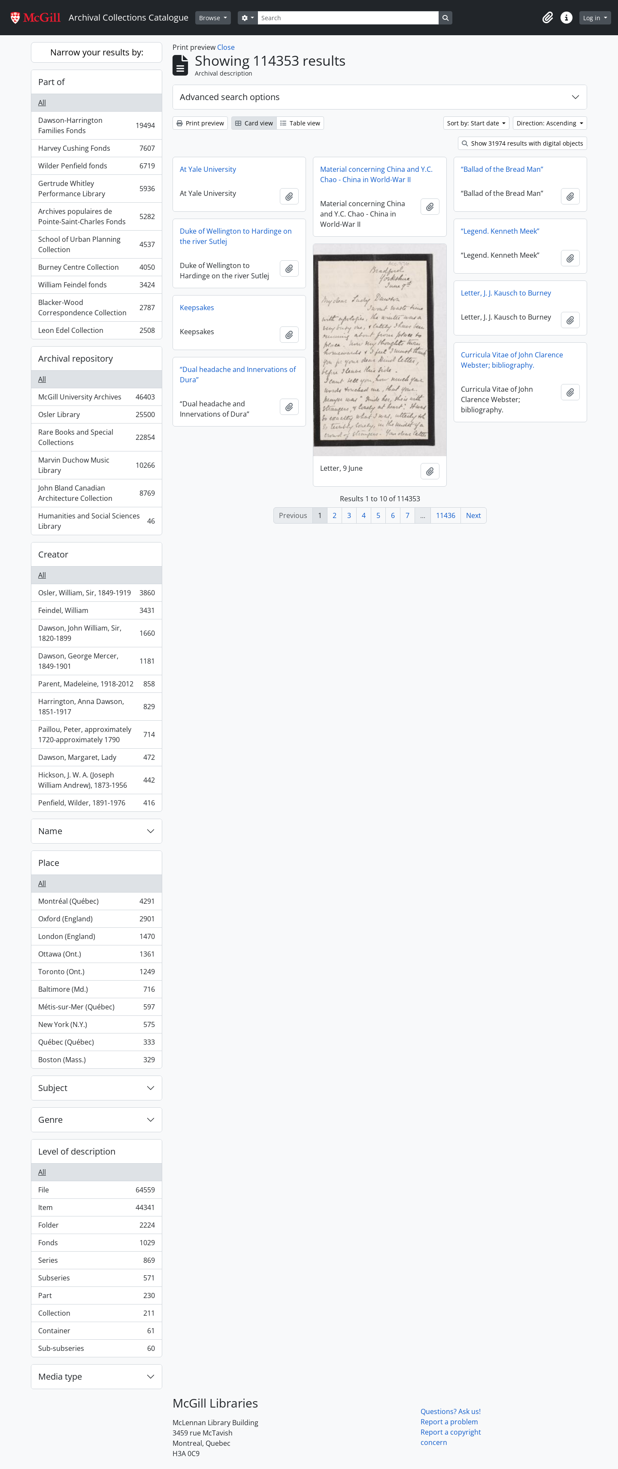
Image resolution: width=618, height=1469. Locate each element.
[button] (547, 17)
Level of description (76, 1151)
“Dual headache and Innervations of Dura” (238, 374)
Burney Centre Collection (96, 269)
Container (96, 1333)
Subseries (96, 1280)
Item (96, 1209)
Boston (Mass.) (96, 1061)
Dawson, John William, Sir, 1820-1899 (96, 633)
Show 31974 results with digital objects (522, 143)
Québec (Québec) (96, 1044)
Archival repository (75, 358)
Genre (50, 1119)
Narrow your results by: (96, 52)
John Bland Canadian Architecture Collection (96, 493)
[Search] (348, 17)
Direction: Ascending (547, 123)
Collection (96, 1315)
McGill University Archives (96, 399)
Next (473, 515)
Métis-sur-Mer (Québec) (96, 1009)
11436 (445, 515)
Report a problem (449, 1421)
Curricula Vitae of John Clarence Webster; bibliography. (512, 360)
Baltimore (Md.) (96, 991)
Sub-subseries (96, 1350)
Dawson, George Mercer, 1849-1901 (96, 661)
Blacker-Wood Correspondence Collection (96, 307)
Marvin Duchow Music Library (96, 465)
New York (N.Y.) (96, 1026)
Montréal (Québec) (96, 903)
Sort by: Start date (474, 123)
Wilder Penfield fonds (96, 168)
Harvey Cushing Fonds (96, 150)
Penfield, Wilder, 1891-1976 (96, 804)
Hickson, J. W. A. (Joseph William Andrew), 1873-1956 (96, 780)
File (96, 1192)
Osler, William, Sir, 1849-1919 (96, 595)
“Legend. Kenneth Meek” (500, 231)
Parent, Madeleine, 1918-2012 (96, 686)
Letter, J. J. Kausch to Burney (506, 293)
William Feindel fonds (96, 287)
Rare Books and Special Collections (96, 437)
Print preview (200, 123)
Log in (592, 18)
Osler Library (96, 416)
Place (48, 863)
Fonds (96, 1244)
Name (50, 831)
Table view (300, 123)
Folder (96, 1227)
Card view (254, 123)
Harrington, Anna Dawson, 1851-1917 (96, 706)
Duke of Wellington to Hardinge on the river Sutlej (236, 236)
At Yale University (208, 169)
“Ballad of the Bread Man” (502, 169)
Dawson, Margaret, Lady (96, 759)
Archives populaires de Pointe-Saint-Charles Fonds (96, 216)
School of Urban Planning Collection (96, 244)
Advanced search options (230, 97)
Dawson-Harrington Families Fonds (96, 125)
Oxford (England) (96, 921)
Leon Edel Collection (96, 332)
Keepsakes (197, 307)
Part (96, 1297)
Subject (52, 1088)
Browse (210, 18)
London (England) (96, 938)
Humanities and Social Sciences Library (96, 521)
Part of (51, 82)
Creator (53, 554)
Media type (60, 1376)
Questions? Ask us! (451, 1411)
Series (96, 1262)
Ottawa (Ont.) (96, 956)
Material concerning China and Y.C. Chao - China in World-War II (376, 174)
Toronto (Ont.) (96, 973)
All (42, 102)
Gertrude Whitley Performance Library (96, 188)
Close (226, 47)
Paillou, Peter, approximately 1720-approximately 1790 (96, 734)
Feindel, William (96, 612)
